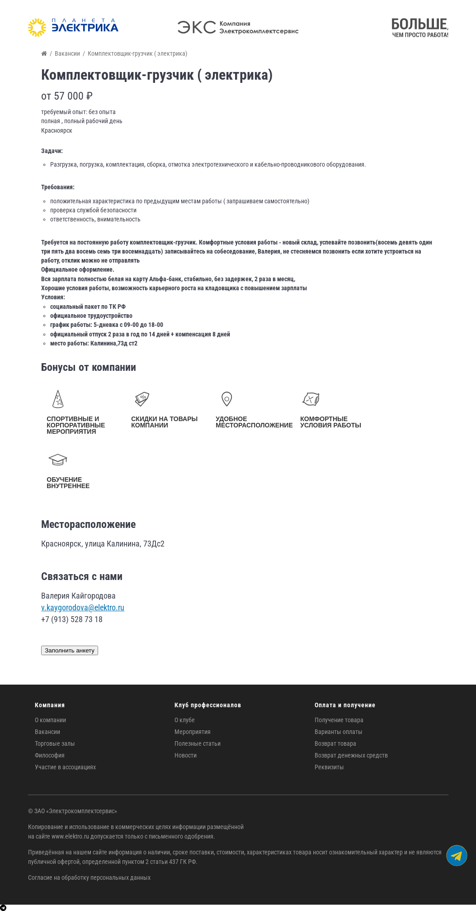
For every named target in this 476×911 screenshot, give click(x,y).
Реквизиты (329, 767)
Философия (50, 755)
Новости (185, 755)
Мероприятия (192, 731)
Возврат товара (335, 743)
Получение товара (339, 720)
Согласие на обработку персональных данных (89, 877)
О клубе (184, 720)
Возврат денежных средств (351, 755)
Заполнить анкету (69, 650)
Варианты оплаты (339, 731)
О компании (50, 720)
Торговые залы (55, 743)
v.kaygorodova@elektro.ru (82, 607)
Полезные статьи (197, 743)
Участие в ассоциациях (65, 767)
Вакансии (47, 731)
